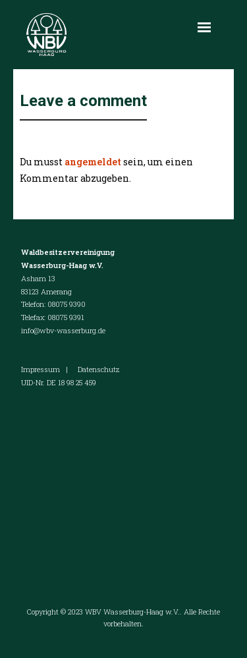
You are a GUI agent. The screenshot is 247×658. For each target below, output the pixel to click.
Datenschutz (98, 369)
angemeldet (93, 161)
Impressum (40, 369)
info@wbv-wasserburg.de (63, 330)
